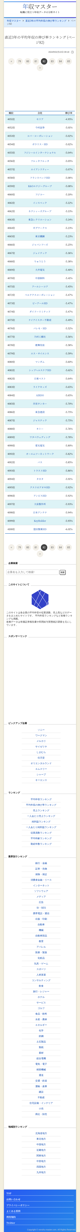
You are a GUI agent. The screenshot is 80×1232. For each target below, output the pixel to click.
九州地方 (41, 1172)
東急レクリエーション (40, 219)
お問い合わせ (13, 1199)
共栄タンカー (40, 403)
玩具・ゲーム (41, 963)
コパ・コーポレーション (40, 136)
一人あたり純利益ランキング (41, 827)
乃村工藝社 (40, 336)
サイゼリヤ (41, 746)
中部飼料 (40, 278)
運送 (41, 1075)
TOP (8, 1193)
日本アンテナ (40, 512)
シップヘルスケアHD (40, 370)
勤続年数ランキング (41, 844)
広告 (41, 902)
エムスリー (41, 769)
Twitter (10, 1223)
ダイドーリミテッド (40, 311)
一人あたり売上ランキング (41, 816)
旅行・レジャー (41, 991)
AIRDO (40, 395)
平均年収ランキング (41, 799)
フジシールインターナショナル (40, 152)
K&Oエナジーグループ (40, 186)
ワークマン (41, 735)
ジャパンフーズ (40, 244)
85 (68, 61)
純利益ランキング (41, 821)
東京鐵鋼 (40, 236)
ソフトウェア (41, 891)
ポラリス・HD (40, 144)
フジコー (40, 194)
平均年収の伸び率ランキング (41, 805)
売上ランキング (41, 810)
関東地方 (41, 1155)
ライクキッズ (40, 387)
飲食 (41, 986)
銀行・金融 (41, 863)
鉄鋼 (41, 1036)
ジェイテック (40, 253)
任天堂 (41, 757)
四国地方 (41, 1166)
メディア (41, 896)
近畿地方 (41, 1150)
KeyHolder (40, 520)
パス (40, 462)
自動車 (41, 924)
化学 (41, 1030)
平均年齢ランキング (41, 838)
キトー (40, 428)
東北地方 (41, 1139)
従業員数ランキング (41, 833)
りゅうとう (40, 261)
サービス (41, 1002)
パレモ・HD (40, 328)
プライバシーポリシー (17, 1205)
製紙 (41, 1047)
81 (36, 61)
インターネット (41, 885)
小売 (41, 1108)
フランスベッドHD (40, 177)
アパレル (41, 947)
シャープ (41, 774)
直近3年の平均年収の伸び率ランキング (45, 21)
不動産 (41, 1097)
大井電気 (40, 269)
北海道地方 (41, 1133)
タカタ (40, 479)
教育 (41, 941)
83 (52, 61)
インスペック (40, 203)
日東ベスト (40, 378)
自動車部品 (41, 935)
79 (19, 61)
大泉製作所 (40, 504)
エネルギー (41, 1025)
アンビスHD (39, 495)
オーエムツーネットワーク (40, 454)
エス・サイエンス (40, 353)
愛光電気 (40, 445)
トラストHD (40, 470)
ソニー (41, 730)
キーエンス (41, 780)
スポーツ (41, 969)
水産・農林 (41, 1019)
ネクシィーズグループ (39, 211)
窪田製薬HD (40, 529)
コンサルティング (41, 980)
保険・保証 (41, 874)
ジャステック (40, 420)
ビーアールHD (40, 303)
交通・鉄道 (41, 1080)
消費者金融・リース (41, 880)
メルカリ (41, 741)
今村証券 (40, 127)
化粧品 (41, 958)
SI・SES (41, 908)
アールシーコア (40, 286)
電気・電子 (41, 1064)
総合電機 (41, 1058)
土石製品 (41, 1041)
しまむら (41, 752)
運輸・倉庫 (41, 1086)
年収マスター (40, 6)
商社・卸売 (41, 1114)
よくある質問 (13, 1211)
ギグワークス (40, 228)
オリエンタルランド (41, 763)
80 (27, 61)
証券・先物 (41, 868)
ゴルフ (41, 1008)
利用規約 (11, 1217)
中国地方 (41, 1144)
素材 (41, 1053)
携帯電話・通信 (41, 913)
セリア (40, 119)
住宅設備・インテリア (41, 1103)
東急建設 (40, 412)
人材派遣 (41, 974)
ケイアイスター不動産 (39, 320)
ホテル (41, 997)
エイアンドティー (40, 169)
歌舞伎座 (40, 345)
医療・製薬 (41, 952)
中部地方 (41, 1161)
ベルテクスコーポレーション (40, 295)
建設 (41, 1092)
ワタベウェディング (40, 437)
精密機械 (41, 1069)
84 (60, 61)
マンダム (40, 361)
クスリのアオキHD (40, 487)
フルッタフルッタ (40, 161)
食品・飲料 (41, 1014)
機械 (41, 930)
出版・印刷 (41, 919)
